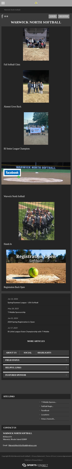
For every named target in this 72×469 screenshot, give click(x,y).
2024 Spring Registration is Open (21, 322)
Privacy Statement (38, 456)
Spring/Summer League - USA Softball (23, 302)
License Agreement (64, 456)
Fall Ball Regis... (47, 406)
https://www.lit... (48, 419)
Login (53, 16)
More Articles (36, 341)
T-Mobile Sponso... (48, 402)
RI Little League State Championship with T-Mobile (28, 331)
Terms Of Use (51, 456)
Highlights (44, 353)
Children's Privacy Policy (33, 460)
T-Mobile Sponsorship (16, 312)
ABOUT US (11, 353)
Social (28, 353)
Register (63, 16)
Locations (45, 414)
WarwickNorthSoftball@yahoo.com (22, 445)
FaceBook (45, 410)
